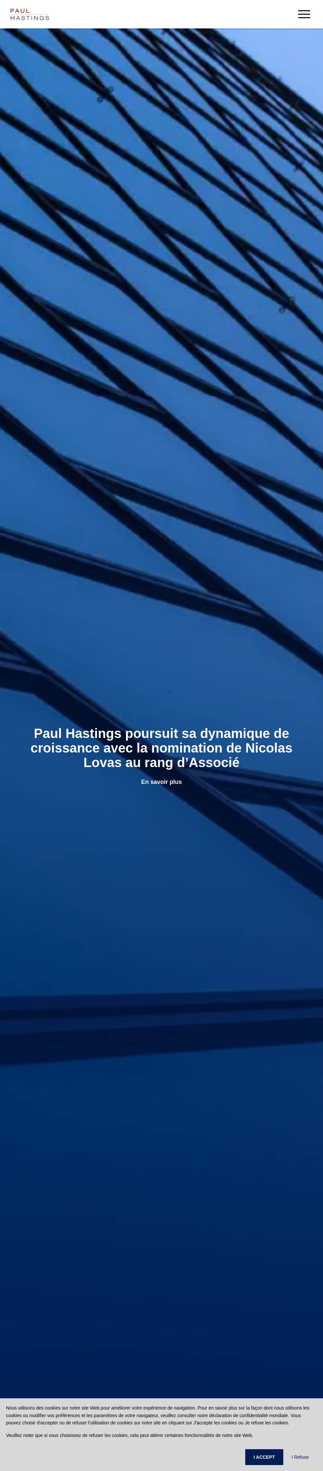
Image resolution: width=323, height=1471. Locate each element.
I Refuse (300, 1457)
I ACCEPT (264, 1457)
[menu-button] (304, 14)
